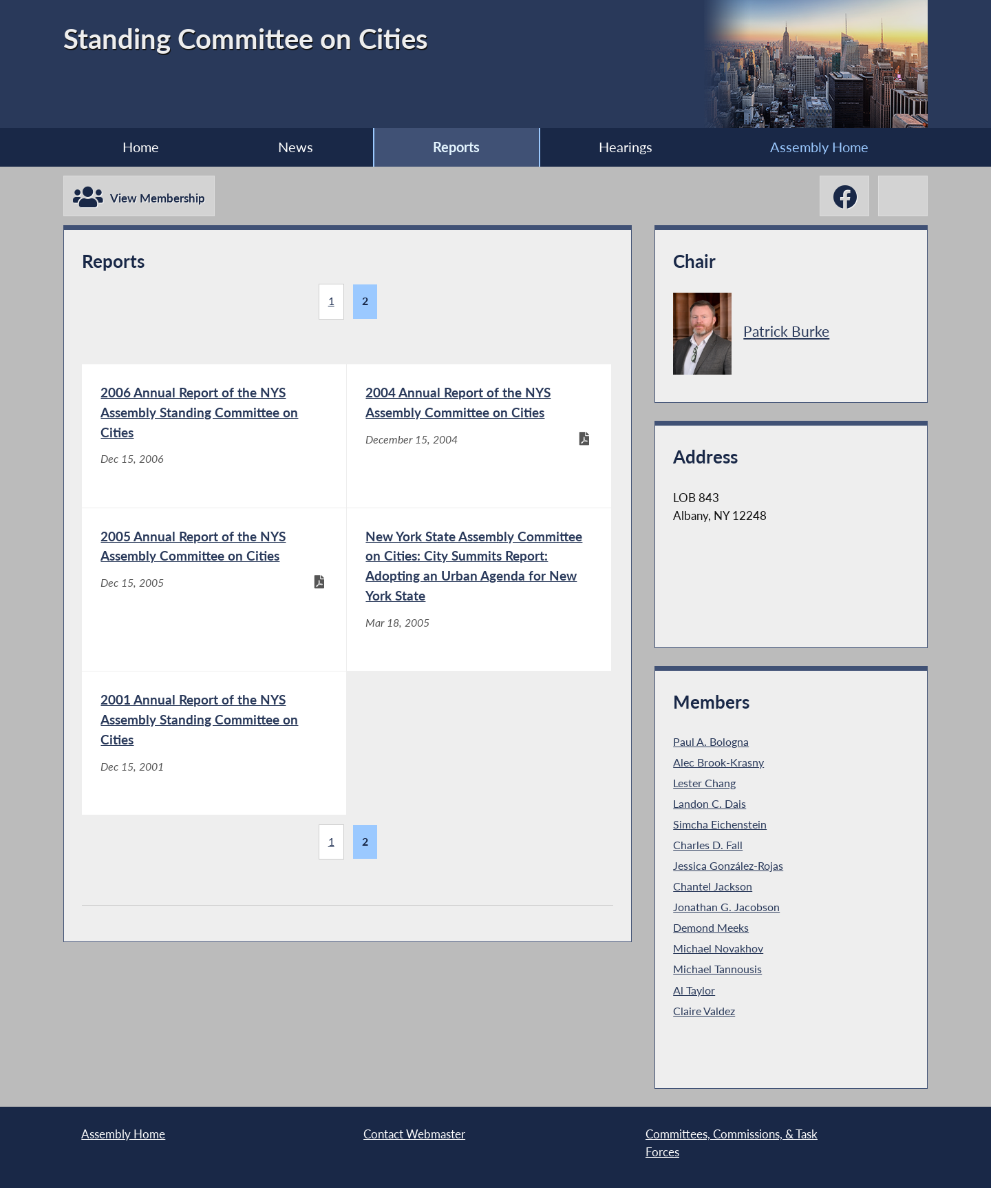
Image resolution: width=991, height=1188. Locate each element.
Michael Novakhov (718, 948)
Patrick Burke (786, 331)
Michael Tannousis (717, 969)
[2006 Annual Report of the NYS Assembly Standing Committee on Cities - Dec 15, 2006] (214, 436)
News (295, 147)
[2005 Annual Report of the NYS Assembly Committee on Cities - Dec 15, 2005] (214, 589)
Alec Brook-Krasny (718, 762)
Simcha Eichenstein (720, 824)
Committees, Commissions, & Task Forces (732, 1143)
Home (140, 147)
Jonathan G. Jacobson (726, 907)
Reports (456, 147)
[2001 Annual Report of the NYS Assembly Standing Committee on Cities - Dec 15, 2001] (214, 743)
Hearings (625, 147)
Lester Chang (704, 783)
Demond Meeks (711, 927)
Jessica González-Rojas (728, 865)
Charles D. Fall (708, 845)
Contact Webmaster (414, 1134)
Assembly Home (819, 147)
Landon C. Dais (709, 804)
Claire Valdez (704, 1011)
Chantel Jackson (712, 886)
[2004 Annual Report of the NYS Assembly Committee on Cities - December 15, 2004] (479, 436)
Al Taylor (694, 990)
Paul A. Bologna (711, 742)
